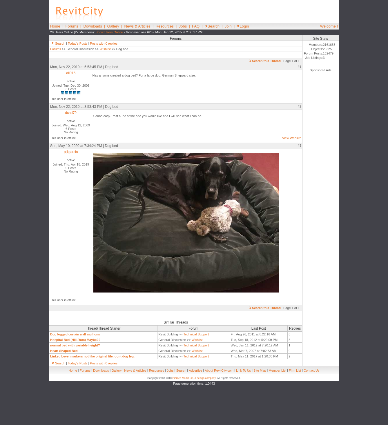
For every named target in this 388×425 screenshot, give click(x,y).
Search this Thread (265, 61)
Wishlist (105, 49)
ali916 (70, 73)
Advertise (195, 370)
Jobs (183, 26)
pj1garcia (71, 152)
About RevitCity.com (219, 370)
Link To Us (243, 370)
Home (55, 26)
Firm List (295, 370)
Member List (277, 370)
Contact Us (311, 370)
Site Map (259, 370)
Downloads (92, 26)
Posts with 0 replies (103, 43)
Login (243, 26)
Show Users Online (109, 32)
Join (228, 26)
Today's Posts (78, 43)
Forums (72, 26)
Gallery (113, 26)
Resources (165, 26)
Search (212, 26)
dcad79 (71, 113)
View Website (291, 138)
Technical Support (196, 334)
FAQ (196, 26)
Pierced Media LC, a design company (194, 378)
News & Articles (137, 26)
